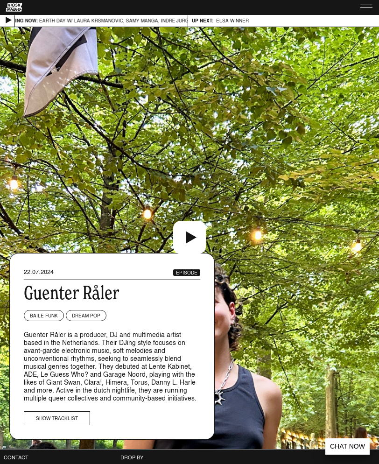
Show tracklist (57, 418)
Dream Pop (86, 315)
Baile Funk (44, 315)
